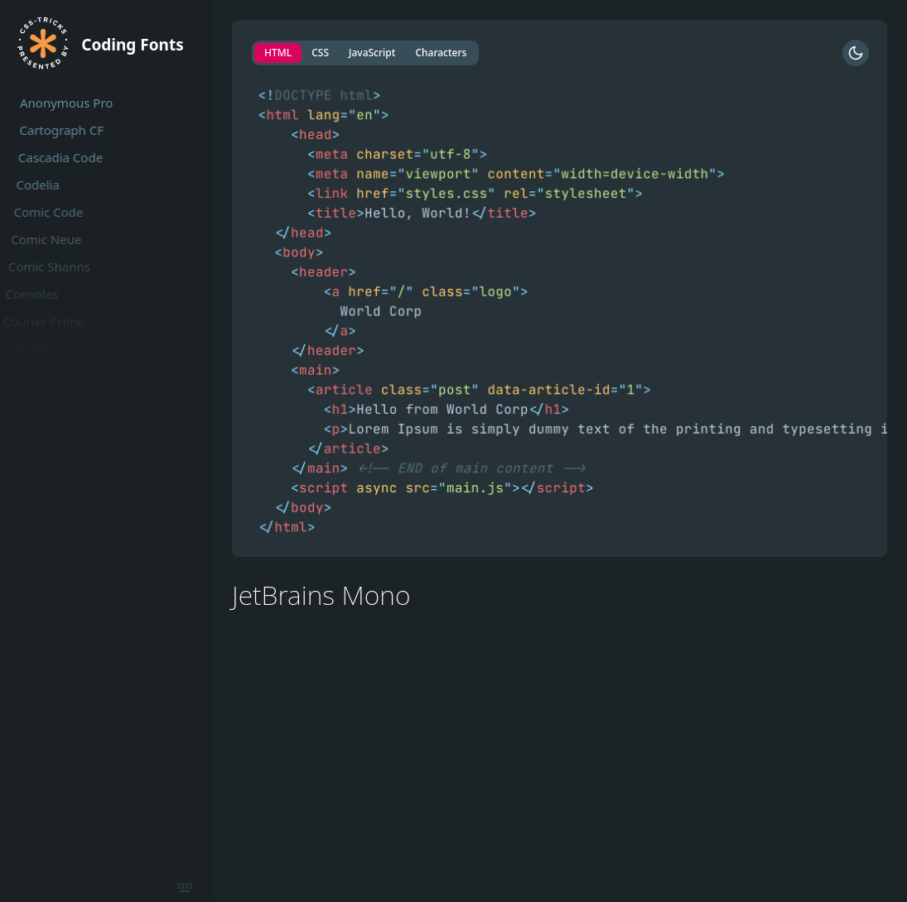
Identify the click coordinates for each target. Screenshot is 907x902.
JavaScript (372, 53)
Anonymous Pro (64, 102)
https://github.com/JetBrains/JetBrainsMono (360, 662)
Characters (440, 53)
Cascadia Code (54, 157)
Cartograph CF (56, 130)
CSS (320, 53)
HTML (278, 53)
